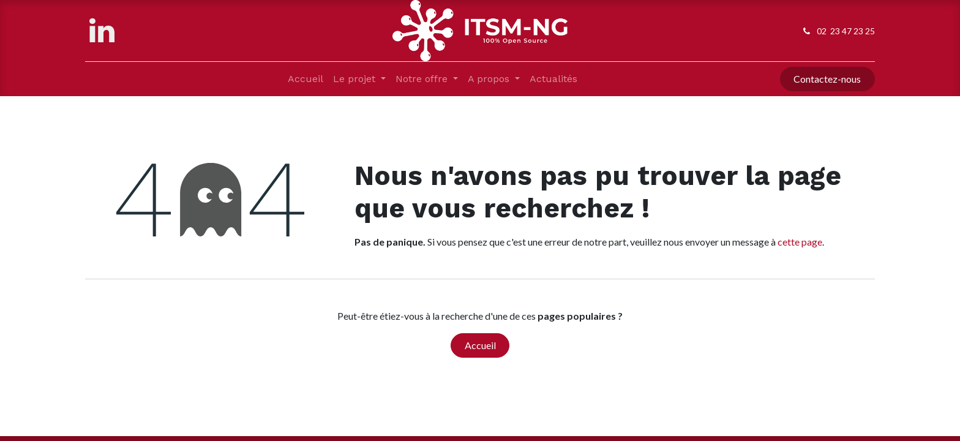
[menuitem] (305, 79)
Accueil (480, 345)
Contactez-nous (827, 79)
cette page (800, 241)
